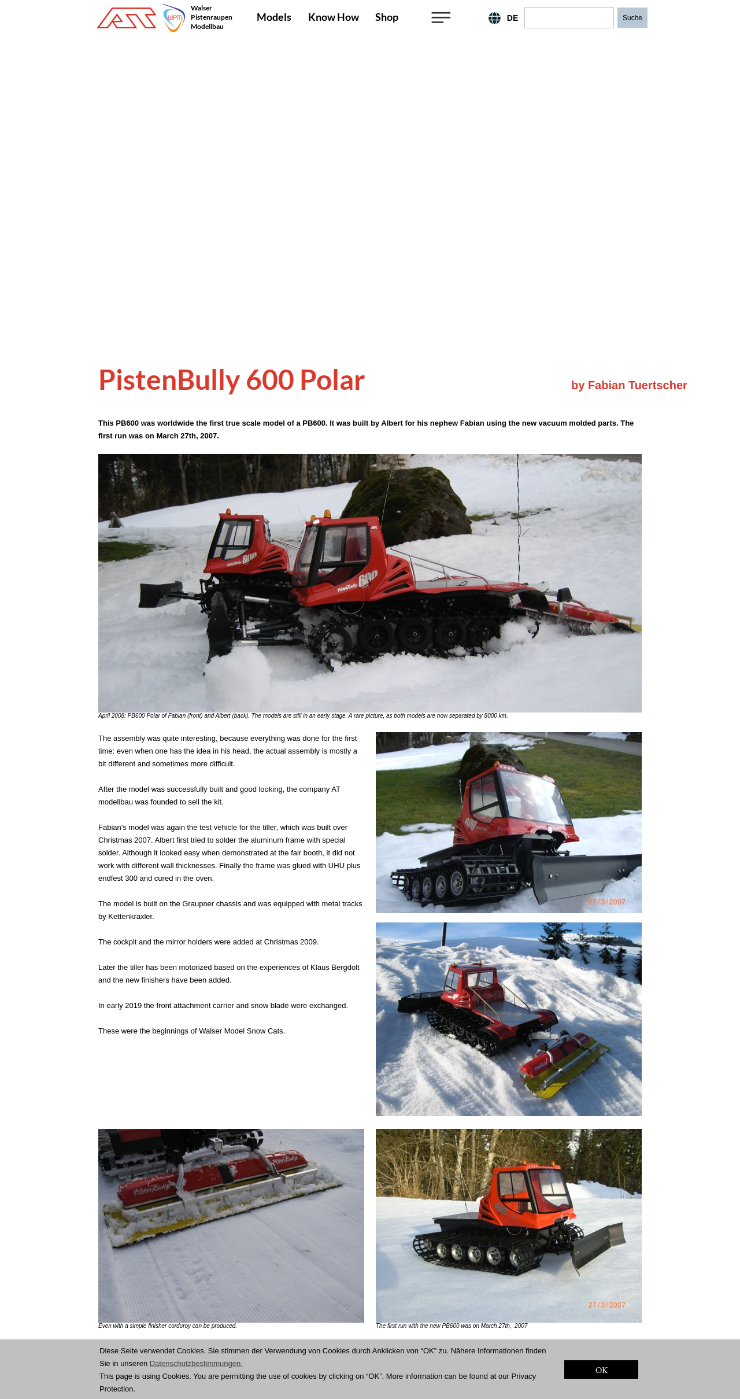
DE (512, 18)
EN (485, 18)
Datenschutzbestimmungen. (196, 1363)
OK (601, 1369)
